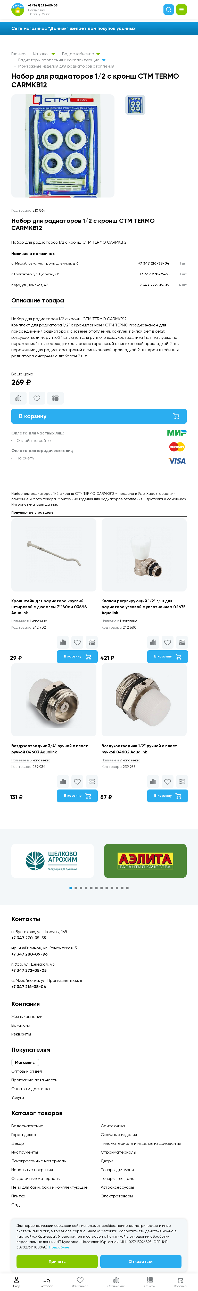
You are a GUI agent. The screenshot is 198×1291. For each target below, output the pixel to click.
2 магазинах (122, 762)
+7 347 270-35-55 (154, 274)
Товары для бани (117, 1169)
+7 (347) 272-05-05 (42, 5)
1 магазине (30, 622)
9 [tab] (112, 889)
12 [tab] (127, 889)
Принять (57, 1261)
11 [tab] (122, 889)
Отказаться (141, 1261)
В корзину (99, 416)
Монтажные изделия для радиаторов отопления (66, 66)
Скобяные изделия (119, 1134)
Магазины (25, 1062)
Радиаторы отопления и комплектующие (61, 59)
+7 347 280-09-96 (29, 954)
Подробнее (59, 1247)
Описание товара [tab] (37, 300)
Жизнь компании (27, 1016)
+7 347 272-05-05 (153, 285)
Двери (107, 1160)
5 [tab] (91, 889)
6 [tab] (96, 889)
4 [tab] (86, 889)
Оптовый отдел (26, 1071)
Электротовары (117, 1196)
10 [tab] (117, 889)
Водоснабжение (81, 53)
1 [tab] (70, 889)
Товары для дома (118, 1178)
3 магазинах (31, 762)
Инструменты (24, 1152)
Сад (15, 1204)
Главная (18, 53)
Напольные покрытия (32, 1169)
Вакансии (20, 1025)
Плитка (18, 1196)
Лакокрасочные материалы (39, 1160)
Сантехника (113, 1125)
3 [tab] (81, 889)
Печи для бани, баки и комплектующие (49, 1187)
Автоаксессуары (117, 1187)
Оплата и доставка (30, 1088)
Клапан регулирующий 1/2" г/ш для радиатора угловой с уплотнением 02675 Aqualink (138, 607)
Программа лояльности (34, 1080)
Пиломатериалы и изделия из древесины (141, 1143)
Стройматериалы (118, 1152)
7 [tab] (101, 889)
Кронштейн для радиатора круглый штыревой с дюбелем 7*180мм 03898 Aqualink (49, 607)
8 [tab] (106, 889)
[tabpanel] (52, 862)
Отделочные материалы (35, 1178)
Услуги (17, 1097)
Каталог (44, 53)
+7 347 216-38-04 (153, 263)
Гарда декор (23, 1134)
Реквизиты (21, 1034)
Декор (17, 1143)
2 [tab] (76, 889)
